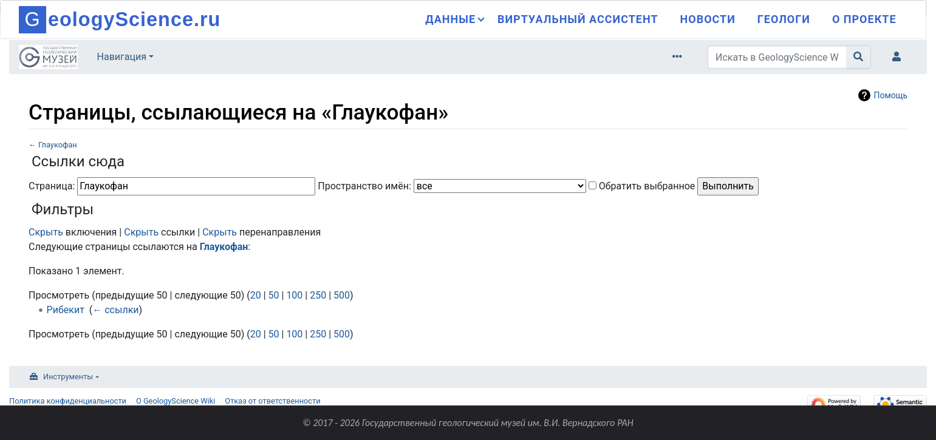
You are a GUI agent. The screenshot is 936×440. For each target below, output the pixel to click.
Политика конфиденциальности (67, 400)
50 (273, 295)
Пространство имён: (364, 186)
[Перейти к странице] (858, 57)
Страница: (52, 186)
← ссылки (115, 310)
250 (318, 295)
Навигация (121, 57)
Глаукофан (57, 144)
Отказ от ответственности (272, 400)
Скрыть (46, 232)
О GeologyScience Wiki (175, 400)
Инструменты (68, 376)
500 (341, 295)
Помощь (890, 95)
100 (294, 295)
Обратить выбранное (647, 186)
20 (255, 295)
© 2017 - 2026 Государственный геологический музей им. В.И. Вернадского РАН (468, 422)
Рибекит (65, 310)
